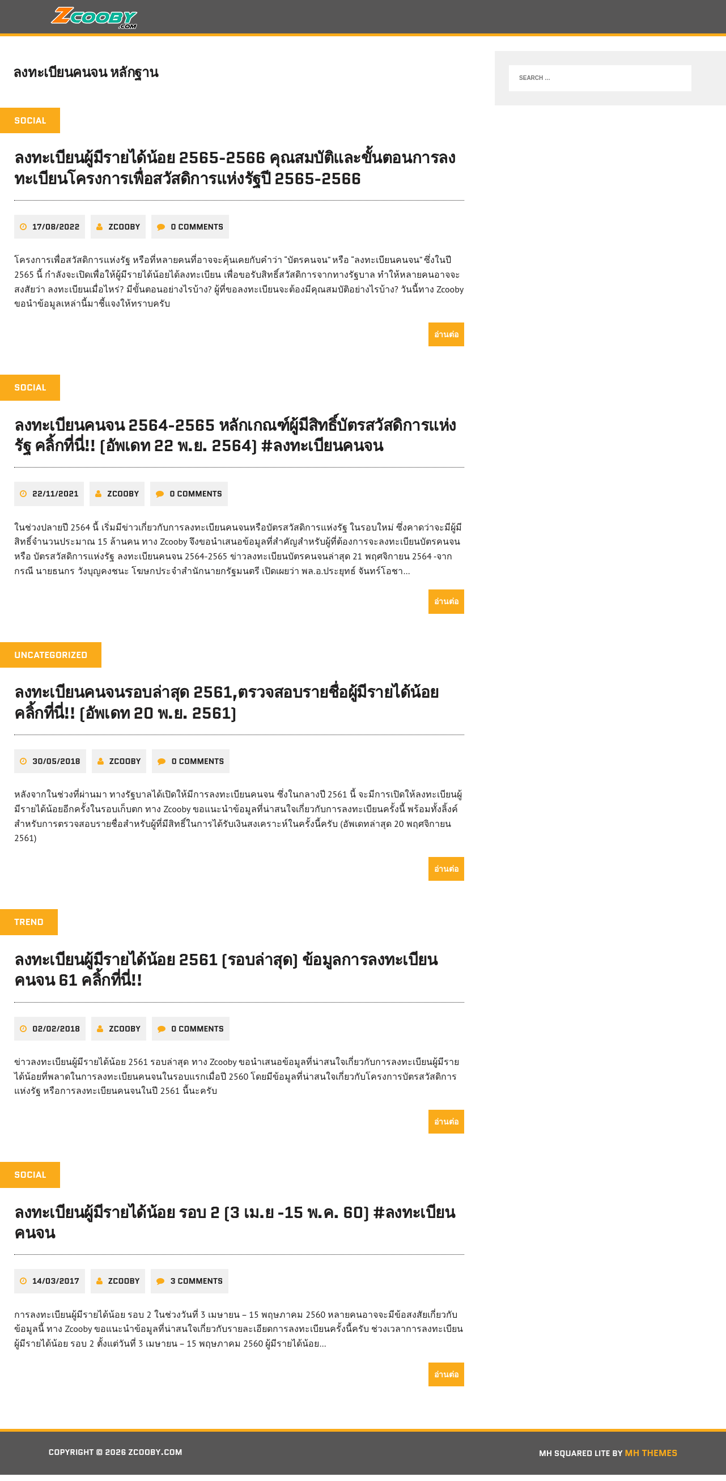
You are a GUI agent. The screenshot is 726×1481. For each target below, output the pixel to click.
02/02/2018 (56, 1035)
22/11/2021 (55, 500)
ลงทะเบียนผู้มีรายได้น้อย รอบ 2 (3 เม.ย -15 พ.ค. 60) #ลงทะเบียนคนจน (234, 1228)
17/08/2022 (55, 233)
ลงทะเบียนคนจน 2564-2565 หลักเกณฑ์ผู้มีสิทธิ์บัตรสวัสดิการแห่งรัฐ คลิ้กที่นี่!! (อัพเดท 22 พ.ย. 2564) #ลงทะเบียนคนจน (235, 441)
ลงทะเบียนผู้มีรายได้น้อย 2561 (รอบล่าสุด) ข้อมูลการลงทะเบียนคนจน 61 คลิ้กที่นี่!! (225, 976)
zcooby (124, 233)
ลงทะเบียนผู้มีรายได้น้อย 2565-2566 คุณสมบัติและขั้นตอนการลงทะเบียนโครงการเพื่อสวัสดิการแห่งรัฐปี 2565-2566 (234, 174)
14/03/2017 (55, 1287)
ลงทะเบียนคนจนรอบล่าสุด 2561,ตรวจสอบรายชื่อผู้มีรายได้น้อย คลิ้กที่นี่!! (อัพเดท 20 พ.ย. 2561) (226, 709)
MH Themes (651, 1459)
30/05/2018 (56, 767)
